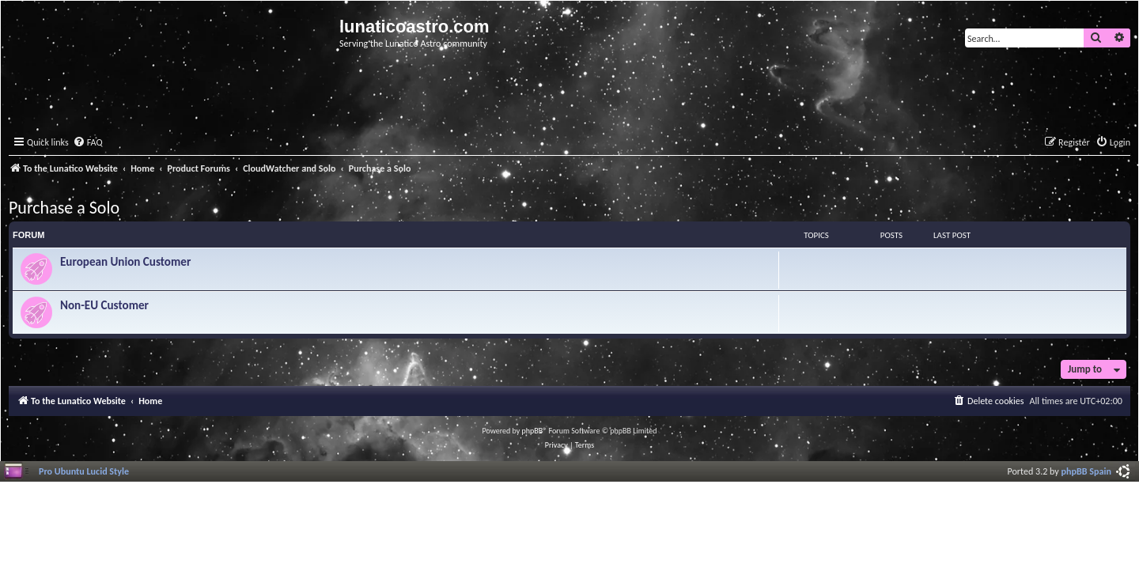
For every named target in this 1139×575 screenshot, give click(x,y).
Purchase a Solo (64, 207)
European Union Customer (125, 262)
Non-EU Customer (104, 305)
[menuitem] (88, 142)
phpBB (532, 431)
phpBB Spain (1086, 471)
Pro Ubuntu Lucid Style (84, 471)
